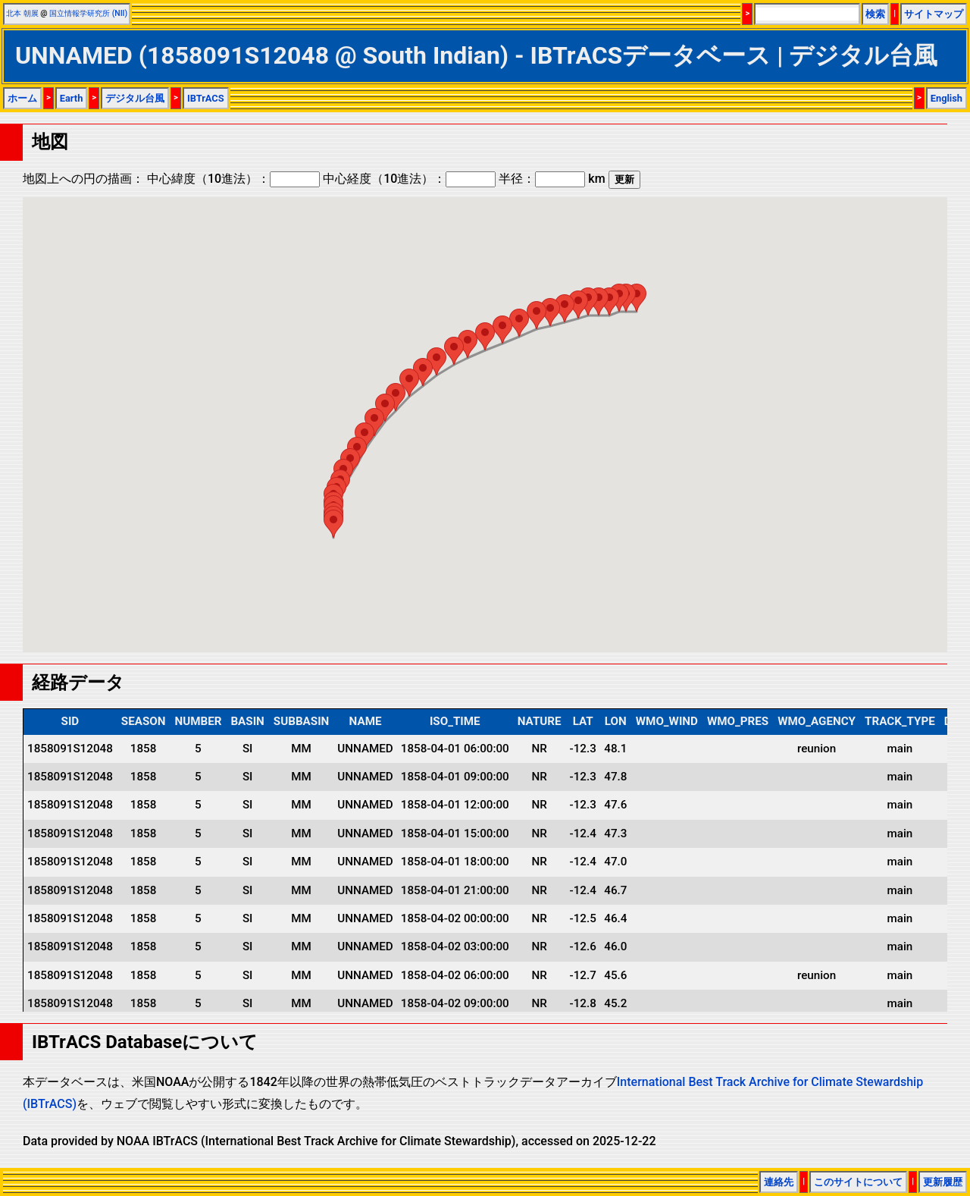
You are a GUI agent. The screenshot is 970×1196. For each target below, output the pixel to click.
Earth (71, 98)
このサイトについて (858, 1182)
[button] (636, 298)
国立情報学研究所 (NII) (88, 13)
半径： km (552, 178)
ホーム (22, 98)
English (946, 98)
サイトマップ (933, 14)
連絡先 (778, 1182)
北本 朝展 (22, 13)
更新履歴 (942, 1182)
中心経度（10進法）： (409, 178)
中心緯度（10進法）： (233, 178)
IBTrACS (205, 98)
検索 (875, 14)
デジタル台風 (134, 98)
